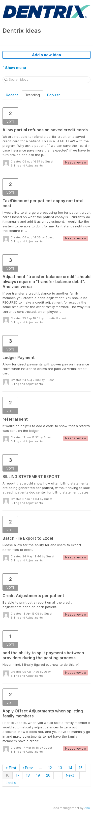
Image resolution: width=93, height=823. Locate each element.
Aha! (87, 808)
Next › (71, 775)
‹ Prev (28, 767)
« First (11, 767)
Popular (53, 95)
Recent (12, 95)
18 (28, 775)
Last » (10, 782)
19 (38, 775)
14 (70, 767)
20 (48, 775)
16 (7, 775)
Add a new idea (46, 54)
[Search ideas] (46, 79)
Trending (32, 95)
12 (50, 767)
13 (60, 767)
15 (81, 767)
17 (18, 775)
